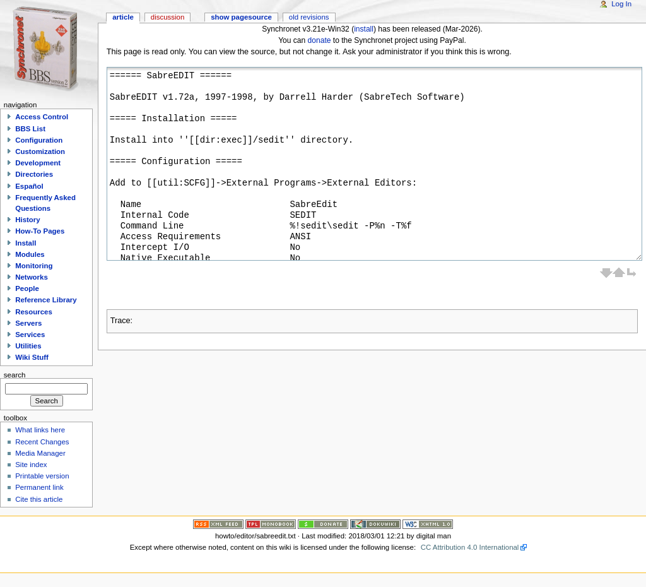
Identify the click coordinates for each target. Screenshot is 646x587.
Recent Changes (42, 442)
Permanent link (39, 487)
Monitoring (33, 266)
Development (38, 163)
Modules (29, 254)
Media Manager (40, 453)
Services (30, 334)
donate (319, 40)
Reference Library (45, 300)
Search (15, 374)
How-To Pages (39, 231)
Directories (34, 174)
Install (25, 243)
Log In (621, 4)
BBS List (30, 129)
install (363, 29)
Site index (31, 464)
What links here (40, 430)
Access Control (41, 117)
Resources (33, 312)
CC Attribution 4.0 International (470, 547)
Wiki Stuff (32, 357)
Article (123, 17)
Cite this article (38, 499)
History (27, 219)
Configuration (38, 140)
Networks (31, 277)
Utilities (28, 346)
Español (29, 186)
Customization (40, 151)
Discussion (167, 17)
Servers (28, 323)
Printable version (42, 476)
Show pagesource (241, 17)
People (27, 288)
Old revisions (309, 17)
